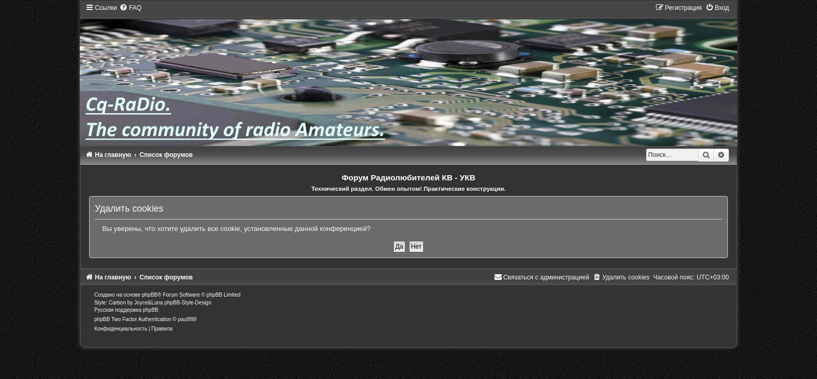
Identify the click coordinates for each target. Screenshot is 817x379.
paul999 (187, 319)
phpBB (149, 295)
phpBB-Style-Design (187, 302)
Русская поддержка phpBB (126, 310)
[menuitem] (130, 7)
